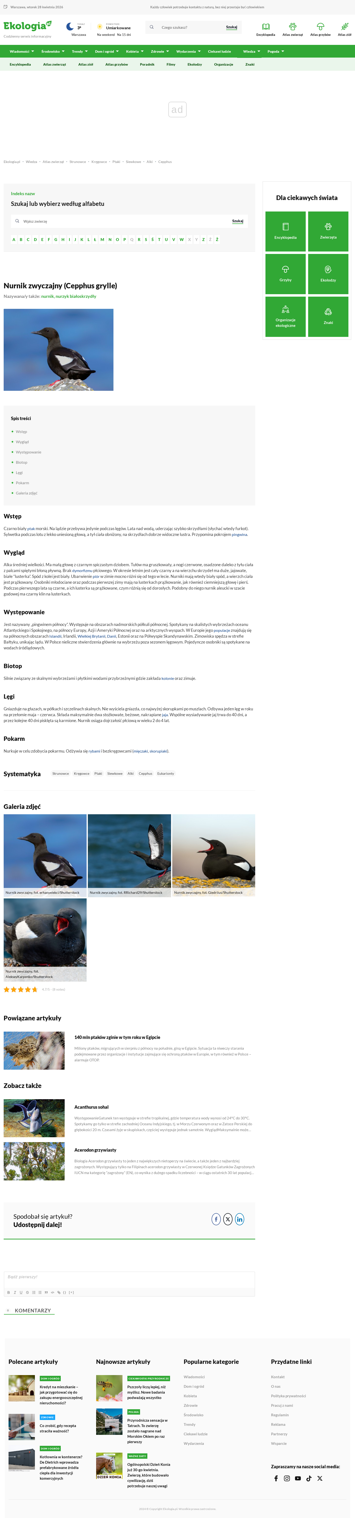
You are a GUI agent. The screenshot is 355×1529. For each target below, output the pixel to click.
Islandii (55, 638)
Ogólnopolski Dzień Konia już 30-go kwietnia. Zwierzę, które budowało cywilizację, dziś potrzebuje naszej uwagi (149, 1479)
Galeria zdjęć (26, 495)
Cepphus (173, 164)
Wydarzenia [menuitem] (184, 54)
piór (96, 578)
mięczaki (143, 753)
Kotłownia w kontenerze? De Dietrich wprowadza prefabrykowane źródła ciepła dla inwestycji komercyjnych (61, 1477)
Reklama (278, 1427)
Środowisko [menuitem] (50, 54)
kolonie (168, 680)
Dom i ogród (194, 1389)
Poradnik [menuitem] (147, 67)
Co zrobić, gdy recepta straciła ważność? (59, 1435)
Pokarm (22, 485)
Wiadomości (194, 1379)
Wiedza (33, 164)
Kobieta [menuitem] (131, 54)
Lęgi (19, 475)
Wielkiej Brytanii (93, 638)
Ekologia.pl (12, 164)
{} (69, 1295)
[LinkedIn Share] (239, 1222)
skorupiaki (161, 753)
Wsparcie (279, 1446)
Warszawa (17, 7)
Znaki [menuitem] (249, 67)
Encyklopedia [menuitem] (20, 67)
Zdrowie (191, 1408)
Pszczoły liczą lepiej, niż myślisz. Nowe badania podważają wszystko (148, 1394)
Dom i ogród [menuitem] (103, 54)
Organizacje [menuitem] (223, 67)
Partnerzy (279, 1436)
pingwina (240, 536)
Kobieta (190, 1398)
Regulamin (280, 1417)
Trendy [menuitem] (76, 54)
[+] (76, 1295)
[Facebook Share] (216, 1222)
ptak (31, 530)
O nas (276, 1389)
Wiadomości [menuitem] (19, 54)
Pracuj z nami (282, 1408)
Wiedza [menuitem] (248, 54)
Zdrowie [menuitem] (156, 54)
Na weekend (106, 36)
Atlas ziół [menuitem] (85, 67)
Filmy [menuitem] (171, 67)
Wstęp (21, 434)
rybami (95, 753)
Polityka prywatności (288, 1398)
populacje (222, 632)
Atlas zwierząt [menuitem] (54, 67)
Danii (114, 638)
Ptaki (122, 164)
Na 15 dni (124, 36)
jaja (165, 717)
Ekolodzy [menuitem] (195, 67)
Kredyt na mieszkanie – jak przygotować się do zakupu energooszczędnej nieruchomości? (60, 1400)
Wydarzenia (194, 1446)
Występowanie (28, 454)
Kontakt (278, 1379)
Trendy (189, 1427)
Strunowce (82, 164)
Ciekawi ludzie (196, 1436)
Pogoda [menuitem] (271, 54)
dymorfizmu (83, 572)
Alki (157, 164)
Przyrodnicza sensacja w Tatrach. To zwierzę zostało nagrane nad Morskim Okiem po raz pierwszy (148, 1433)
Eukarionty (165, 776)
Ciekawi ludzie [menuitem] (217, 54)
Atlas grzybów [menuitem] (116, 67)
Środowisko (193, 1417)
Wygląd (22, 444)
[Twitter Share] (228, 1222)
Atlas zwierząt (56, 164)
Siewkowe (140, 164)
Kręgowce (104, 164)
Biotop (21, 464)
